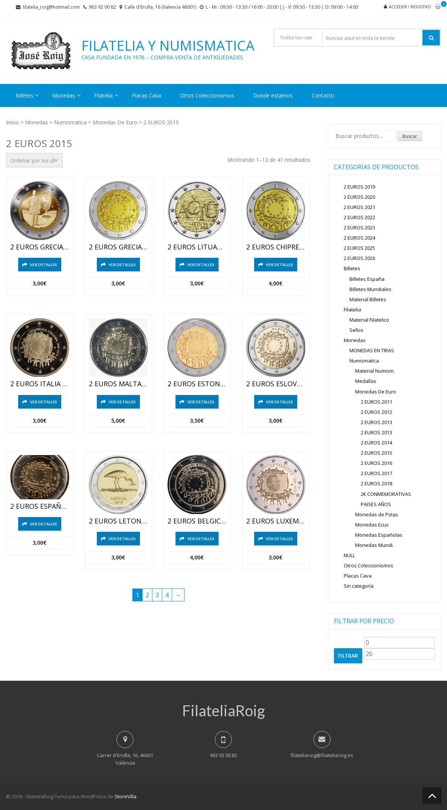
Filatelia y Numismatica (168, 45)
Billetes (24, 95)
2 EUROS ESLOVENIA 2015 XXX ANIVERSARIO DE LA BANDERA (275, 384)
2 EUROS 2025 (359, 248)
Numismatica (70, 122)
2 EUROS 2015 (376, 452)
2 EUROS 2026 (359, 258)
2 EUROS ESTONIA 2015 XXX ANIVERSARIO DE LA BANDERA (197, 384)
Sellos (356, 330)
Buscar (409, 136)
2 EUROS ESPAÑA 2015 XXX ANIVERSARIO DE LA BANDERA (39, 506)
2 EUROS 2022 (359, 217)
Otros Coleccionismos (207, 95)
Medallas (365, 381)
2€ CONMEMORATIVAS (386, 494)
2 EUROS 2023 (359, 227)
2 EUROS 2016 (376, 463)
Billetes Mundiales (370, 289)
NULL (349, 555)
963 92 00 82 (102, 7)
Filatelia (103, 95)
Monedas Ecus (372, 524)
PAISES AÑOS (376, 504)
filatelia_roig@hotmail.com (51, 7)
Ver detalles (43, 264)
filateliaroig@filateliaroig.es (321, 755)
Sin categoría (359, 585)
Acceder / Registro (410, 6)
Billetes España (367, 279)
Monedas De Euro (115, 122)
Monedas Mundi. (374, 545)
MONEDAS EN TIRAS (371, 350)
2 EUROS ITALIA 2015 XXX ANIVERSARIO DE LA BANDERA (39, 384)
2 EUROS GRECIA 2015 (39, 247)
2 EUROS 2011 (376, 401)
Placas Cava (146, 95)
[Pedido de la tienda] (34, 160)
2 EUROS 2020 (359, 197)
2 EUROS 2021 (359, 207)
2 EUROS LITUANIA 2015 (197, 247)
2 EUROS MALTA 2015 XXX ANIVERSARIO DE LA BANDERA (118, 384)
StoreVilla (126, 796)
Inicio (12, 122)
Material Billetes (367, 299)
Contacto (323, 95)
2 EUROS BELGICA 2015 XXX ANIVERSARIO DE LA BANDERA (197, 521)
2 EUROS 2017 (376, 473)
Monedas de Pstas (376, 514)
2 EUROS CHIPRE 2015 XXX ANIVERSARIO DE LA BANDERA (275, 247)
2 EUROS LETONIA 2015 (118, 521)
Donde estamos (273, 95)
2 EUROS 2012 (376, 412)
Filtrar (348, 656)
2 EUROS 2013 (376, 422)
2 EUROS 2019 (359, 186)
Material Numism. (375, 370)
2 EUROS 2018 (376, 483)
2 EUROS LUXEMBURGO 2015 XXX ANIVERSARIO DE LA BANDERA (275, 521)
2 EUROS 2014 (376, 442)
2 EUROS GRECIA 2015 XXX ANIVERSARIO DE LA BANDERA (118, 247)
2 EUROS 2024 (359, 237)
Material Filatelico (369, 319)
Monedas (63, 95)
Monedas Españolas (378, 534)
